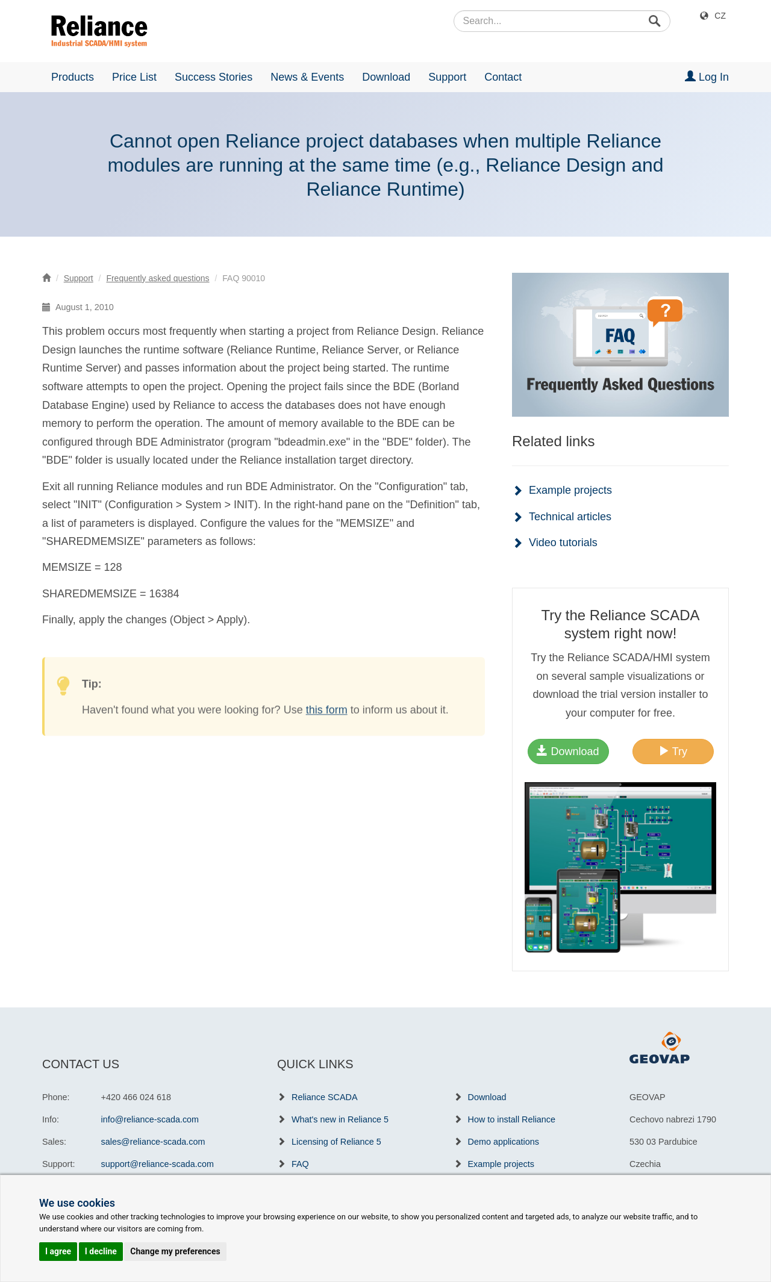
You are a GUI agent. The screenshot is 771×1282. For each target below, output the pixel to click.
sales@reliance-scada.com (153, 1142)
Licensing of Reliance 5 (336, 1142)
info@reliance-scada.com (150, 1119)
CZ (720, 15)
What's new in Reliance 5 (340, 1119)
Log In (707, 76)
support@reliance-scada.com (157, 1164)
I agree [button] (58, 1251)
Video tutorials (563, 543)
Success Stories (213, 77)
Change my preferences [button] (175, 1251)
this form (327, 724)
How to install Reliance (512, 1119)
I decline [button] (101, 1251)
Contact (503, 77)
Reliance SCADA (325, 1097)
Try (672, 751)
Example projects (570, 490)
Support (447, 77)
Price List (134, 77)
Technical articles (570, 517)
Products (72, 77)
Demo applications (503, 1142)
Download (386, 77)
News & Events (307, 77)
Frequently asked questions (157, 278)
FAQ (300, 1164)
